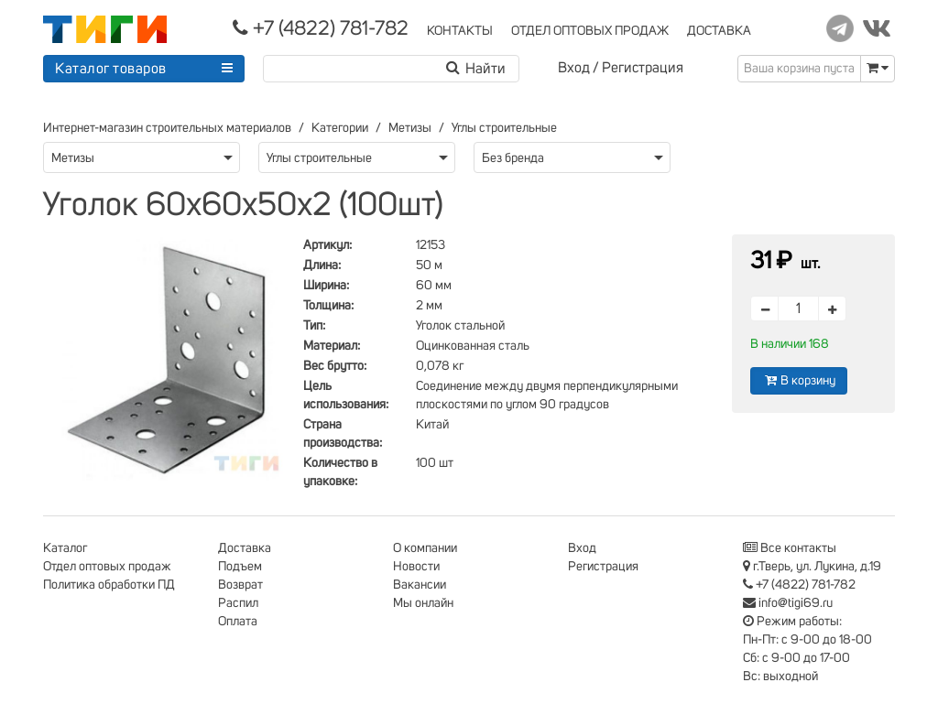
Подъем (240, 566)
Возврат (240, 585)
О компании (425, 548)
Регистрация (642, 67)
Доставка (244, 548)
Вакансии (419, 585)
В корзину (798, 380)
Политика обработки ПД (109, 585)
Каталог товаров (111, 68)
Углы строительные (504, 128)
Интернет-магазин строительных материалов (167, 128)
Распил (238, 603)
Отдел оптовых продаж (107, 566)
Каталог (65, 548)
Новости (416, 566)
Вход (574, 67)
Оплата (237, 621)
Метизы (409, 128)
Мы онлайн (423, 603)
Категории (339, 128)
